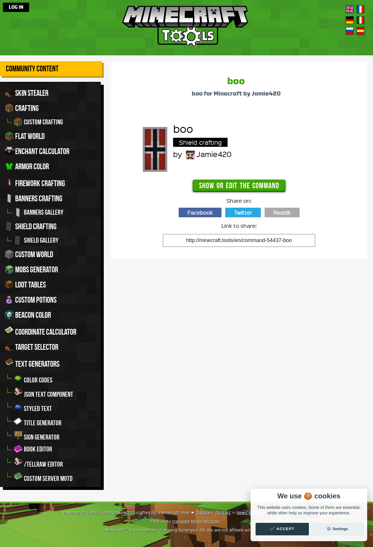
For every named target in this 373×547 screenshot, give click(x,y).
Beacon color (28, 315)
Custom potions (31, 299)
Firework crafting (35, 182)
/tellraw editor (38, 462)
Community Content (32, 68)
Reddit (282, 212)
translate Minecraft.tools (196, 521)
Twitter (243, 212)
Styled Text (32, 407)
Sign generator (36, 435)
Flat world (25, 136)
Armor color (27, 166)
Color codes (32, 378)
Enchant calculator (37, 151)
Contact (223, 512)
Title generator (37, 421)
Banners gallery (38, 212)
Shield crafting (31, 226)
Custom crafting (38, 122)
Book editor (32, 449)
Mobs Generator (31, 269)
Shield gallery (36, 240)
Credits (203, 512)
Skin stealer (26, 93)
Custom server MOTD (43, 477)
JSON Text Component (43, 392)
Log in (16, 7)
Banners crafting (33, 198)
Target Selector (31, 347)
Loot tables (25, 284)
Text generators (32, 362)
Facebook (200, 212)
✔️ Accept (282, 529)
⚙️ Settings (337, 529)
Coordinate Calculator (40, 330)
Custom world (29, 254)
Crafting (22, 108)
